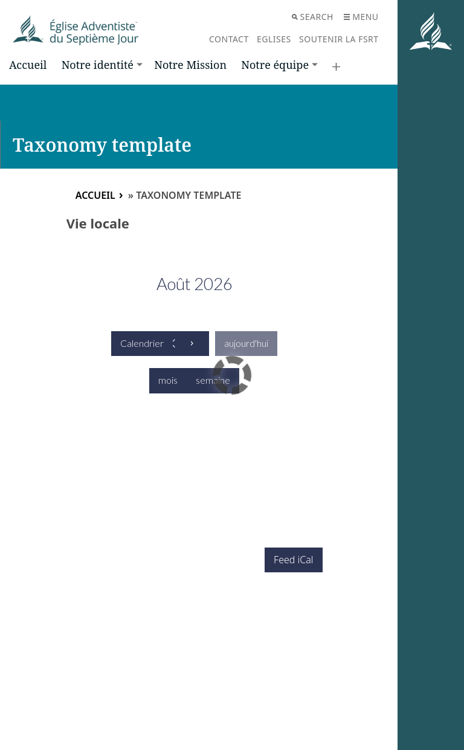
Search (313, 16)
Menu (361, 16)
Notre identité (98, 64)
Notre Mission (190, 64)
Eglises (274, 39)
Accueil (28, 64)
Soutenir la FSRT (339, 39)
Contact (229, 39)
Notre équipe (275, 64)
